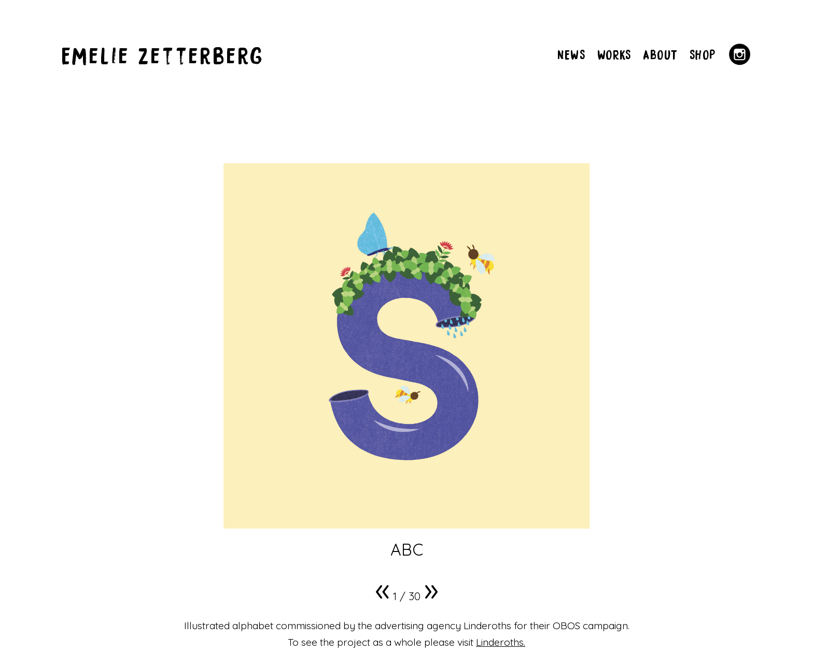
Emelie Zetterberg (163, 54)
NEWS (571, 54)
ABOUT (660, 54)
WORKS (614, 54)
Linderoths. (500, 642)
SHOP (703, 54)
